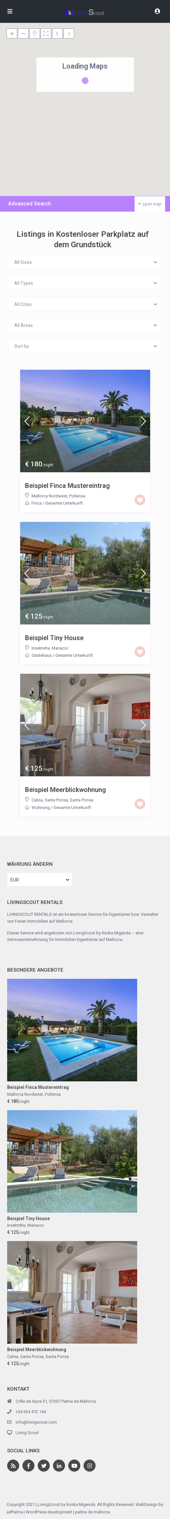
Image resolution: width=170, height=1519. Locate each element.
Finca (37, 503)
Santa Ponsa (81, 800)
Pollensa (77, 495)
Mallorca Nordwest (49, 495)
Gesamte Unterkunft (64, 503)
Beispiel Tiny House (54, 637)
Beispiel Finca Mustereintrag (67, 485)
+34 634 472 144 (31, 1411)
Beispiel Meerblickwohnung (65, 789)
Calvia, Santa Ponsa (50, 800)
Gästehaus (42, 655)
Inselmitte (41, 648)
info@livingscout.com (36, 1422)
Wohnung (41, 807)
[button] (132, 123)
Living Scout (27, 1432)
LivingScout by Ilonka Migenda (102, 932)
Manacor (60, 648)
